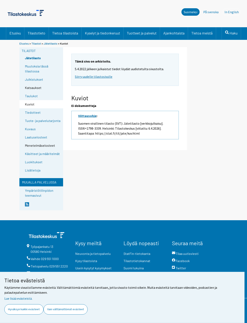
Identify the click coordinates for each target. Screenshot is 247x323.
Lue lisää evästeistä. (18, 298)
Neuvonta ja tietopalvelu (93, 254)
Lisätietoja (32, 170)
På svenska (211, 12)
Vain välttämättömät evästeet (65, 309)
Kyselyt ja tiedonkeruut (102, 33)
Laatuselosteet (36, 137)
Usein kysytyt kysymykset (93, 268)
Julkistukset (34, 79)
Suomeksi (190, 12)
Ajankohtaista (174, 33)
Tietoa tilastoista (65, 33)
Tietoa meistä (202, 33)
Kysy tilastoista (86, 261)
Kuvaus (30, 129)
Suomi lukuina (134, 268)
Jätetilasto (51, 43)
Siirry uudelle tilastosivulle (93, 77)
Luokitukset (33, 162)
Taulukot (31, 96)
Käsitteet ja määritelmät (42, 154)
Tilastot (36, 43)
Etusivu (15, 33)
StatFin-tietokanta (137, 254)
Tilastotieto (36, 33)
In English (233, 11)
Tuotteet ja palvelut (141, 33)
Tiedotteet (33, 112)
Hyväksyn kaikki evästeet (24, 309)
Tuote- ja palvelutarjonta (42, 121)
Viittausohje (87, 116)
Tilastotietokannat (137, 261)
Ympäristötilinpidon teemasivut (39, 192)
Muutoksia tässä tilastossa (36, 68)
